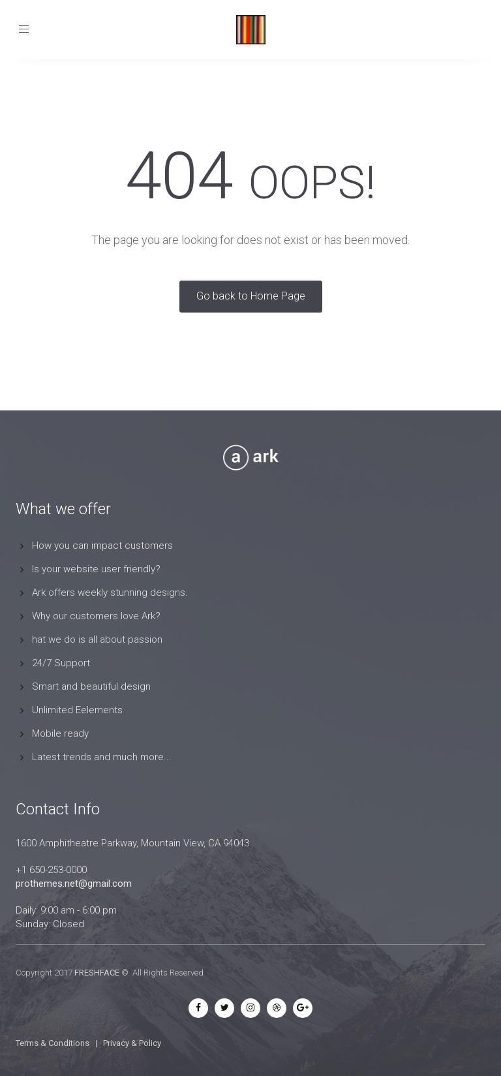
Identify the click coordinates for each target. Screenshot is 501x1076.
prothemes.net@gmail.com (74, 883)
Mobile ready (60, 733)
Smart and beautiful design (91, 686)
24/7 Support (61, 663)
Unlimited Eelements (77, 710)
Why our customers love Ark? (96, 616)
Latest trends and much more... (102, 757)
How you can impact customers (102, 545)
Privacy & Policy (132, 1043)
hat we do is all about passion (97, 639)
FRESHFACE (96, 972)
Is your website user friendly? (96, 569)
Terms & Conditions (52, 1043)
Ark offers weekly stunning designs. (110, 592)
